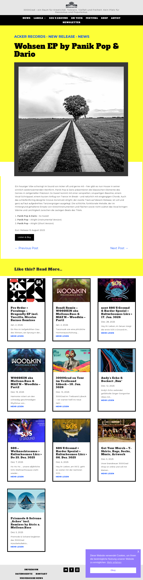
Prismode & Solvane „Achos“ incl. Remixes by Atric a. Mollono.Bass (26, 522)
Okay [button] (113, 570)
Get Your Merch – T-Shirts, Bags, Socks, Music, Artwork (116, 451)
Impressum (31, 570)
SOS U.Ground (58, 18)
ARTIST (115, 18)
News (26, 18)
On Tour (77, 18)
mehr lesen (17, 336)
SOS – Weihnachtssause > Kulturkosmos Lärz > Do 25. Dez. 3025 (26, 452)
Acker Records (29, 36)
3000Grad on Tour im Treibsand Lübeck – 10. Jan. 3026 (70, 382)
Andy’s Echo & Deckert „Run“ (112, 379)
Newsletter (71, 22)
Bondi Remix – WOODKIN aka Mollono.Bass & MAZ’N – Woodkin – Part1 (70, 314)
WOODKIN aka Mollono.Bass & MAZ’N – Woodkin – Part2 (25, 382)
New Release (61, 36)
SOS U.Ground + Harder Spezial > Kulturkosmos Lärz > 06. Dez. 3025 (71, 452)
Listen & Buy (24, 237)
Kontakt (41, 574)
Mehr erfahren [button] (114, 562)
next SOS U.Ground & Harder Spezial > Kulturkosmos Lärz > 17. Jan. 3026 (116, 312)
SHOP (104, 18)
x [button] (138, 551)
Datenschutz (23, 574)
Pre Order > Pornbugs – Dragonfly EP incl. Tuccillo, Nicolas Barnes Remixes (24, 314)
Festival (92, 18)
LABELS (38, 18)
